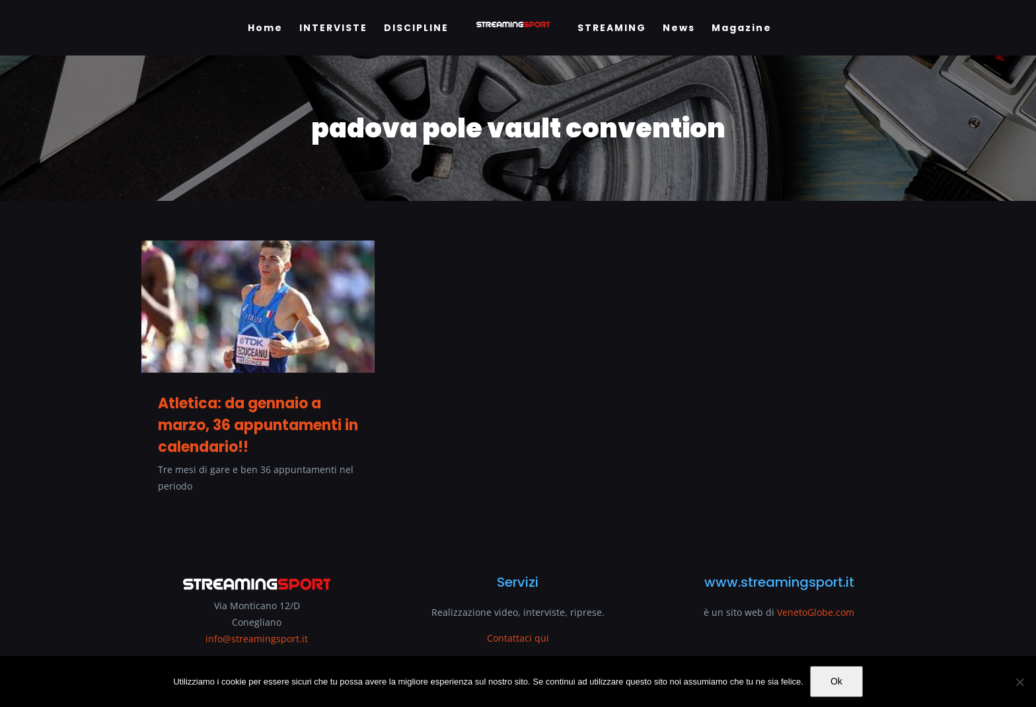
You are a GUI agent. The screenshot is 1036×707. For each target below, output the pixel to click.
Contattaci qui (518, 638)
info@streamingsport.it (256, 638)
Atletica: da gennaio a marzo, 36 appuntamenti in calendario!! (258, 425)
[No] (1019, 681)
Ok (836, 681)
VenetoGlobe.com (815, 612)
